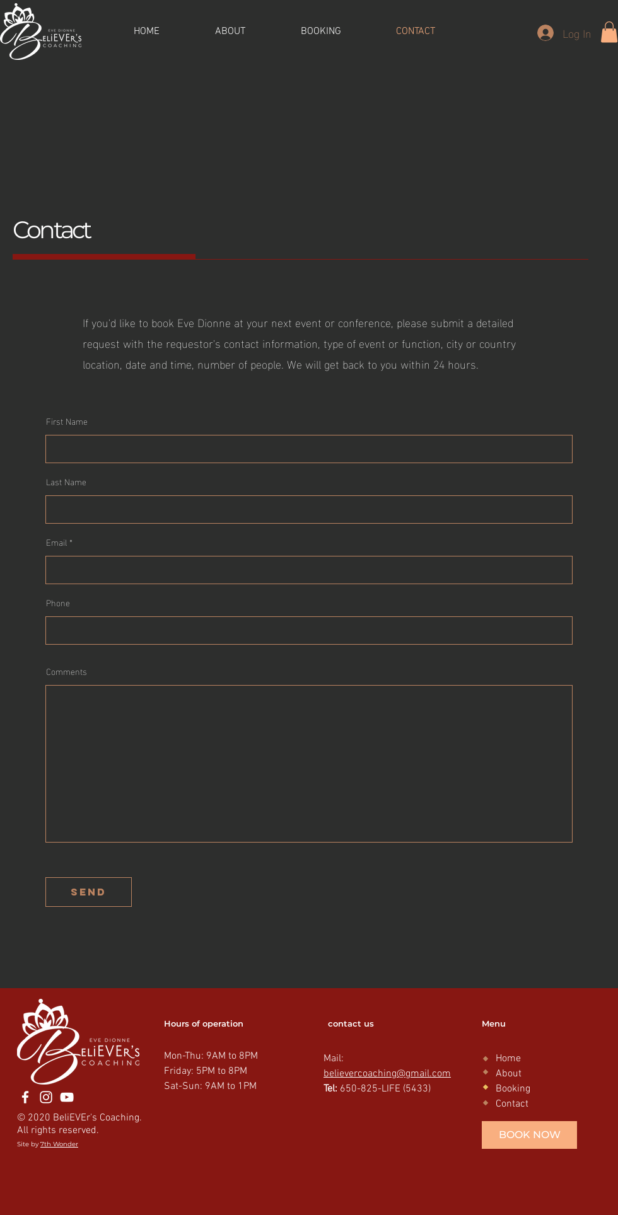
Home (508, 1058)
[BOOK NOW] (529, 1135)
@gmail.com (424, 1074)
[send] (88, 892)
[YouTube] (67, 1097)
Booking (513, 1089)
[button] (609, 31)
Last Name (66, 481)
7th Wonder (59, 1144)
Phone (58, 602)
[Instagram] (46, 1097)
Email (56, 542)
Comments (66, 671)
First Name (67, 421)
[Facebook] (25, 1097)
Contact (512, 1104)
